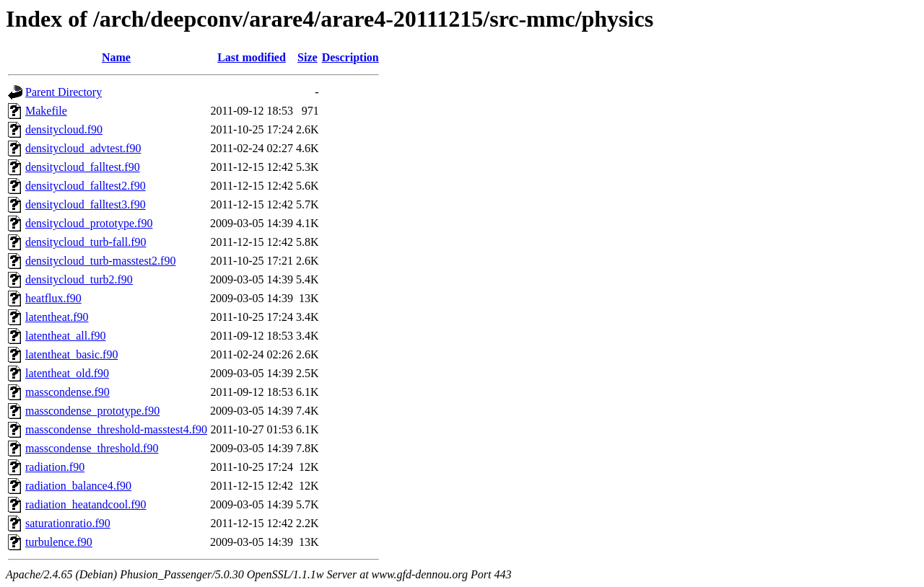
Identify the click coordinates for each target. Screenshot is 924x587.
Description (350, 57)
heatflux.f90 (53, 298)
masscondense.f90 (67, 392)
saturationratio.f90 (67, 523)
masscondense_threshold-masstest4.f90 (116, 429)
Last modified (251, 57)
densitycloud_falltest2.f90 (85, 186)
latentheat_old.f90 (67, 373)
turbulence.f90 (58, 542)
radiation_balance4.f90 (78, 486)
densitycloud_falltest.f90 (82, 167)
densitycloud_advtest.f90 (83, 148)
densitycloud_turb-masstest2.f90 (100, 261)
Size (307, 57)
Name (116, 57)
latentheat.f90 (57, 317)
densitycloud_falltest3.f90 (85, 204)
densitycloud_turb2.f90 (79, 279)
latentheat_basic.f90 (71, 354)
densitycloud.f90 (64, 129)
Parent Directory (63, 92)
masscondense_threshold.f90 (91, 448)
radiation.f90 (54, 467)
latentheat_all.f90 (65, 336)
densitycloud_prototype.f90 (88, 223)
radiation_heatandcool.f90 (86, 504)
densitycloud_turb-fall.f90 (86, 242)
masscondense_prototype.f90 (92, 411)
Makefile (46, 111)
